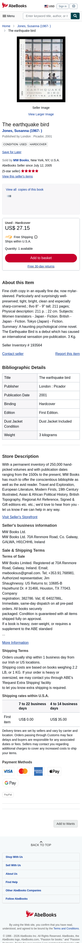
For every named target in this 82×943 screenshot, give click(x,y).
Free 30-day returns (41, 266)
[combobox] (47, 16)
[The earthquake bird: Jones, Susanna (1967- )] (41, 69)
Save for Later (11, 152)
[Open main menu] (9, 16)
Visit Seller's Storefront (19, 517)
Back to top (41, 845)
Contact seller (13, 354)
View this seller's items (17, 176)
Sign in (63, 6)
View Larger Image (41, 114)
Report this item (67, 354)
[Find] (75, 16)
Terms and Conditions (66, 928)
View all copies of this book (25, 189)
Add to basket (41, 258)
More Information (15, 642)
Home (6, 26)
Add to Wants (65, 823)
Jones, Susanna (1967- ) (34, 26)
